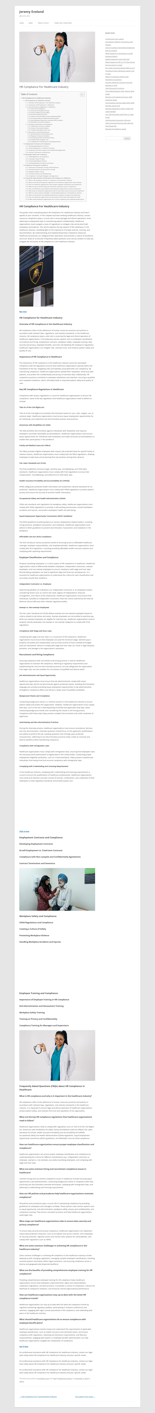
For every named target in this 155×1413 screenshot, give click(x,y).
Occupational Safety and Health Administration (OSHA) (45, 118)
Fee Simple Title (110, 126)
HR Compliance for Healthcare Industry (38, 100)
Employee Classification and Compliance (40, 124)
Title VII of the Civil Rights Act (38, 109)
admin (21, 1381)
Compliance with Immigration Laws (39, 139)
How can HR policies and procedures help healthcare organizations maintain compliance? (55, 189)
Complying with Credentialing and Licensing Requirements (46, 141)
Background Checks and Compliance (40, 136)
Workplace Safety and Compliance (36, 154)
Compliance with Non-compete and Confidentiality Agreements (47, 150)
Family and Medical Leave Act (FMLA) (40, 112)
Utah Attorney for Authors (114, 88)
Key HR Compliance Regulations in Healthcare (42, 107)
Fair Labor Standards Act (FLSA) (39, 114)
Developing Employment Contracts (39, 146)
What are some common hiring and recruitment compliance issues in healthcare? (52, 186)
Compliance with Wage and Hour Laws (40, 130)
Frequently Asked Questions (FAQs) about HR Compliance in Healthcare (48, 178)
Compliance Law (43, 1378)
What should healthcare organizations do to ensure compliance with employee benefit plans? (57, 199)
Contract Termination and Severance (39, 152)
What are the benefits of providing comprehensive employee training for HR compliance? (54, 195)
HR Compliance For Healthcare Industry (36, 98)
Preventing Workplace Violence (38, 161)
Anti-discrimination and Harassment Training (42, 169)
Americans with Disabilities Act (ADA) (40, 111)
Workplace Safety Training (36, 172)
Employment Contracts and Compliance (38, 144)
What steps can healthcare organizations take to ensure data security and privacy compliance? (56, 191)
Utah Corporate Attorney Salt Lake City (119, 123)
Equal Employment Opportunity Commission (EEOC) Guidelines (47, 120)
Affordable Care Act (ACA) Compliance (40, 122)
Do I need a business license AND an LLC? (120, 68)
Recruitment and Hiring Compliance (39, 132)
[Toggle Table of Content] (81, 95)
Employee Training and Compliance (37, 165)
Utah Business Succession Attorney (118, 120)
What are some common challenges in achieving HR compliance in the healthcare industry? (55, 193)
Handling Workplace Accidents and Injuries (41, 163)
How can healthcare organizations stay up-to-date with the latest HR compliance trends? (54, 197)
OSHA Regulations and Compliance (39, 157)
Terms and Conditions (63, 23)
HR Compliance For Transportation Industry (38, 1396)
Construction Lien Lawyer (114, 39)
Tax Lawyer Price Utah (85, 1396)
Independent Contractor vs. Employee (40, 126)
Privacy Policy (43, 23)
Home (21, 23)
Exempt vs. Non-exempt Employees (40, 128)
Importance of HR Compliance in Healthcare (41, 105)
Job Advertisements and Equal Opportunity (42, 134)
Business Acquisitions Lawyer (115, 129)
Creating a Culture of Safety (37, 159)
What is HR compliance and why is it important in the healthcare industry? (50, 180)
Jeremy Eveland (31, 11)
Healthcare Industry (65, 1378)
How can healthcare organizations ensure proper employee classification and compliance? (55, 184)
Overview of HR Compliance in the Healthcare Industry (44, 103)
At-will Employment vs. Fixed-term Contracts (41, 148)
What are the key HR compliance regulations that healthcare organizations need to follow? (55, 182)
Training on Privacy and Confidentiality (40, 174)
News (31, 23)
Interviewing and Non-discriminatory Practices (42, 138)
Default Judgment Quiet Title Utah (117, 59)
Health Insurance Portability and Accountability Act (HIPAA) (46, 116)
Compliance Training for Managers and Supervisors (43, 176)
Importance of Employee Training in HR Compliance (44, 167)
